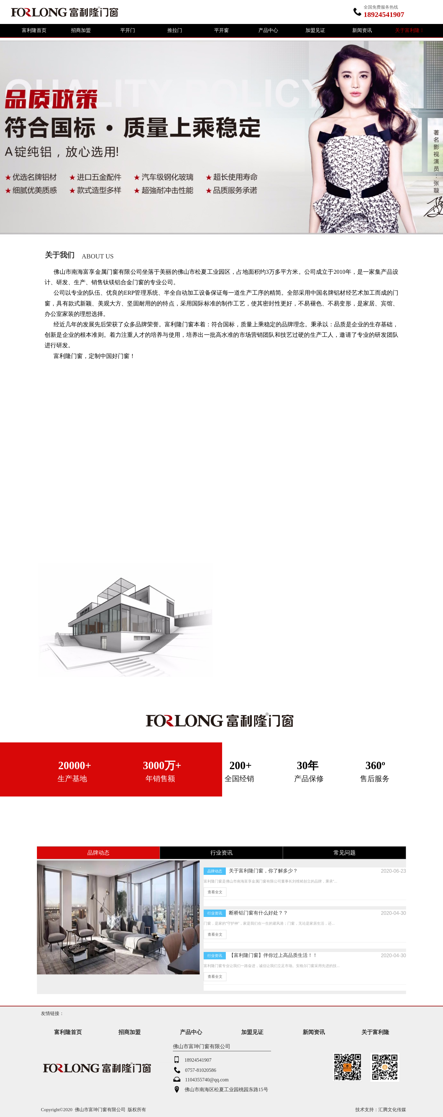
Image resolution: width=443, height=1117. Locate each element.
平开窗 (221, 30)
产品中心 (268, 30)
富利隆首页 (34, 30)
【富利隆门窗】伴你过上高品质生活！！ (273, 955)
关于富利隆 (409, 30)
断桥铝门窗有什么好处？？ (258, 912)
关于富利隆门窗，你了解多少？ (263, 870)
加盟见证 (315, 30)
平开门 (127, 30)
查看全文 (215, 892)
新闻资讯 (362, 30)
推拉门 (174, 30)
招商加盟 (81, 30)
